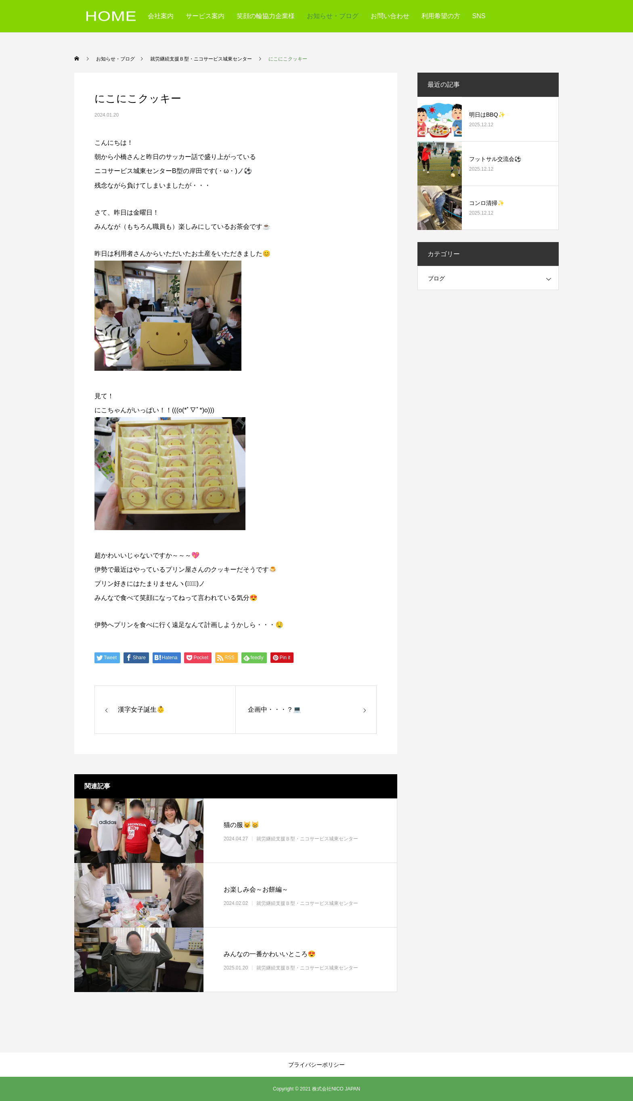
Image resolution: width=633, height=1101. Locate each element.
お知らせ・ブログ (332, 16)
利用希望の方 (440, 16)
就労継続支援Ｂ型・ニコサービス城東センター (307, 838)
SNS (479, 16)
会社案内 (161, 16)
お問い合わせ (390, 16)
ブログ (436, 278)
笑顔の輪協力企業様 (266, 16)
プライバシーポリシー (316, 1064)
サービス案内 (205, 16)
